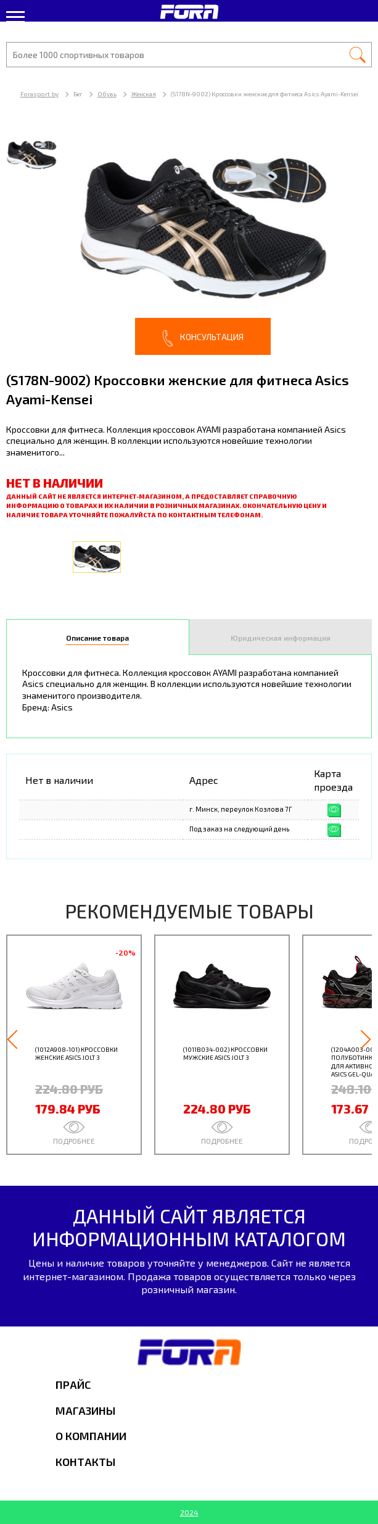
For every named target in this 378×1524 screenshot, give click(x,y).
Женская (143, 94)
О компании (90, 1436)
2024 (189, 1512)
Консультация (203, 338)
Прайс (73, 1384)
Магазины (85, 1410)
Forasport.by (39, 94)
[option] (189, 240)
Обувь (107, 94)
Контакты (85, 1461)
